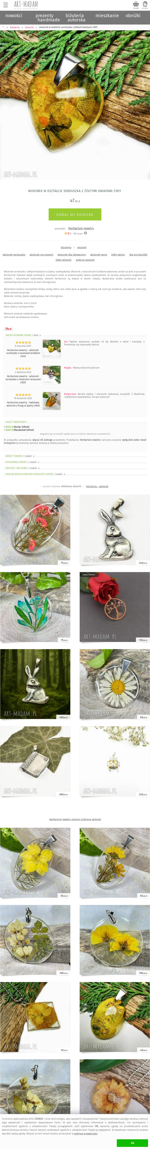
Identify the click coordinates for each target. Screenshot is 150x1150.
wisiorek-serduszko (14, 254)
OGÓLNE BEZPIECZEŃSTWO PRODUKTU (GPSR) (35, 474)
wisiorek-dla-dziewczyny (72, 254)
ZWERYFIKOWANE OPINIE (23, 335)
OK (132, 1143)
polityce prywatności (86, 1133)
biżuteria (66, 247)
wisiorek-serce (98, 254)
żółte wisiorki (63, 259)
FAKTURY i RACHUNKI (22, 468)
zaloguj (145, 8)
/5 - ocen (73, 233)
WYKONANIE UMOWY (22, 462)
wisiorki (82, 247)
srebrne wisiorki (85, 259)
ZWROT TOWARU (20, 456)
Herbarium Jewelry (81, 228)
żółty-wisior (118, 254)
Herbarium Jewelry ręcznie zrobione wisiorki (75, 819)
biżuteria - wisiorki (97, 486)
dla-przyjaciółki (138, 254)
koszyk (136, 8)
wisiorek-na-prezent (41, 254)
